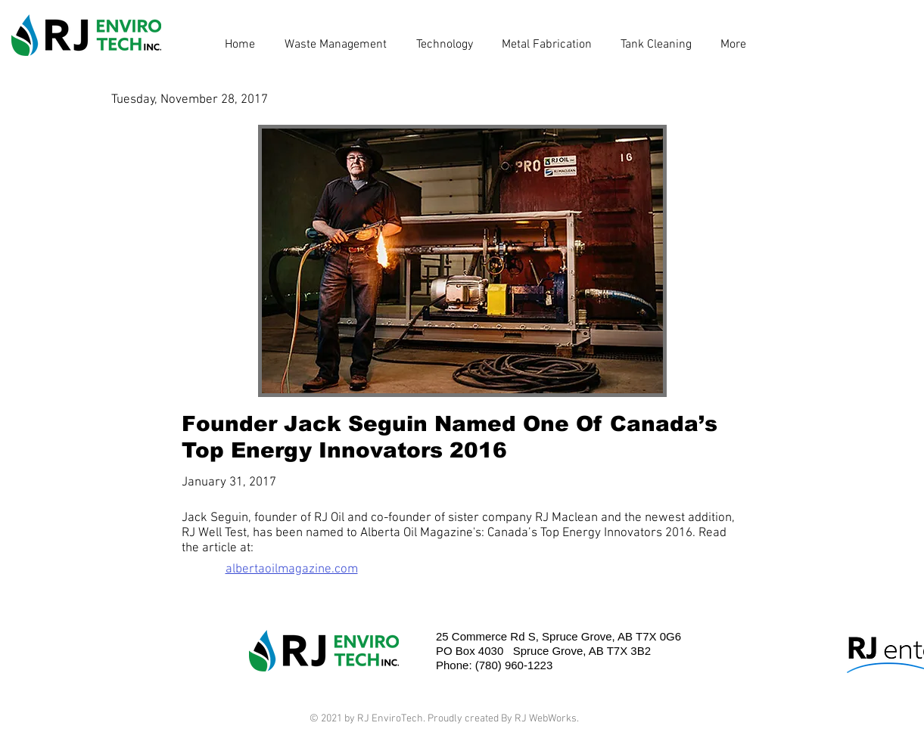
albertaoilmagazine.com (292, 569)
